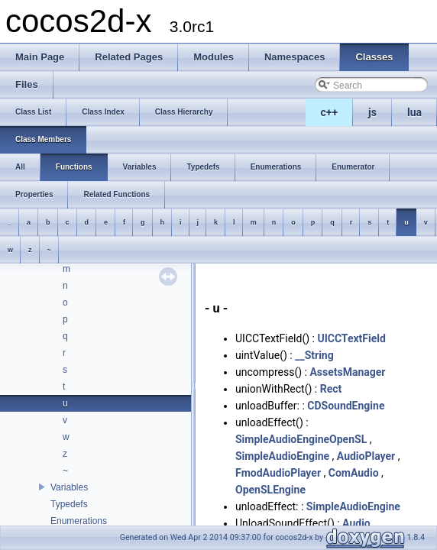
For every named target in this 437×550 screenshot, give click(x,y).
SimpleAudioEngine (282, 456)
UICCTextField (351, 338)
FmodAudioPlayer (278, 473)
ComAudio (354, 473)
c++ (329, 112)
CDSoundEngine (345, 406)
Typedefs (69, 504)
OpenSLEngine (270, 490)
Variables (69, 487)
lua (414, 112)
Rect (331, 389)
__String (314, 355)
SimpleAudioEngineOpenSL (301, 439)
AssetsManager (347, 372)
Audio (356, 523)
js (372, 112)
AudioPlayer (366, 456)
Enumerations (78, 521)
